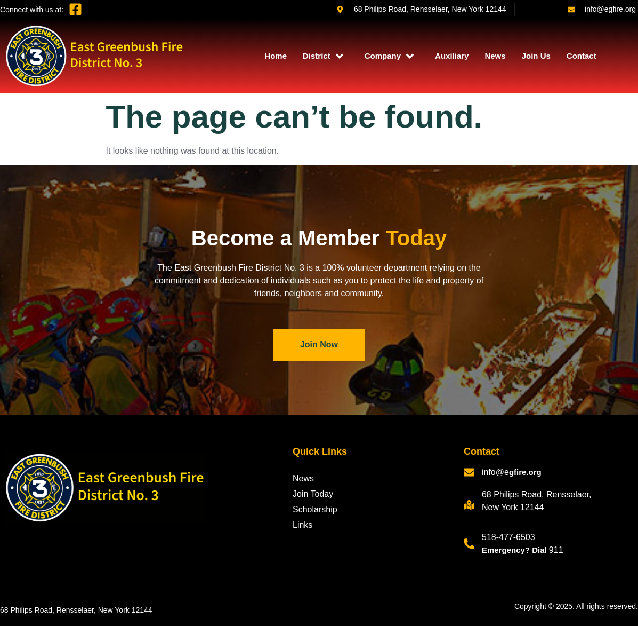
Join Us (536, 55)
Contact (581, 55)
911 (556, 549)
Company (389, 56)
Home (275, 55)
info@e (495, 472)
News (494, 55)
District (323, 56)
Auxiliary (452, 55)
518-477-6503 (508, 537)
